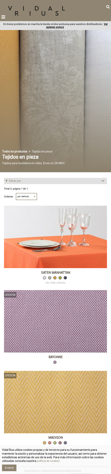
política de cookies (48, 461)
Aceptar (9, 467)
